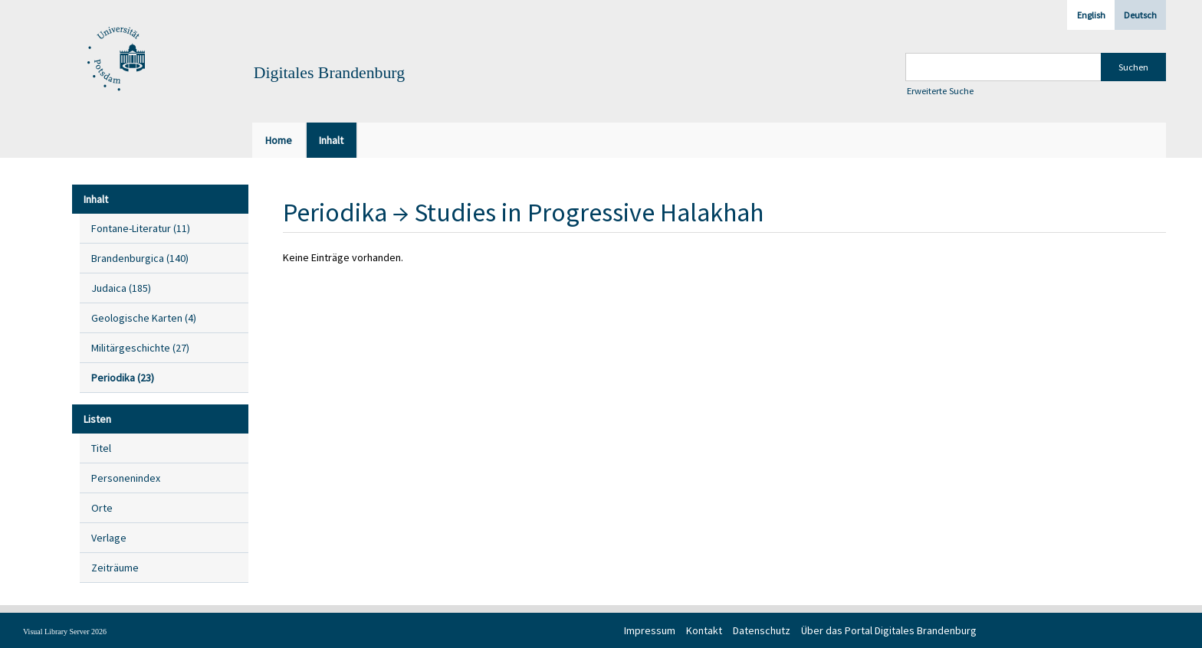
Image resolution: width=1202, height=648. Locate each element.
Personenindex (125, 478)
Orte (102, 508)
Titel (101, 448)
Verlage (108, 538)
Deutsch (1140, 15)
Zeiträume (115, 567)
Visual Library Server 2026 (65, 631)
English (1091, 15)
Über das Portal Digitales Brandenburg (889, 630)
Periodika (335, 212)
